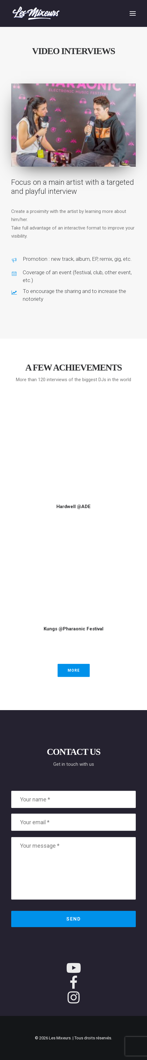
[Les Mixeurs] (36, 13)
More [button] (73, 670)
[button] (132, 13)
